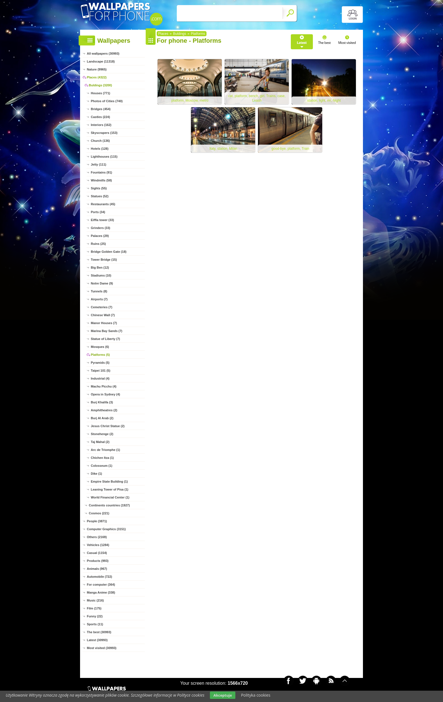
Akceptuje (222, 695)
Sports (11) (95, 624)
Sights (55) (99, 188)
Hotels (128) (99, 148)
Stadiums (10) (101, 275)
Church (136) (100, 140)
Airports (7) (99, 299)
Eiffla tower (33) (102, 220)
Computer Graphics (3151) (106, 529)
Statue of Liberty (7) (105, 339)
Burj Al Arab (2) (102, 418)
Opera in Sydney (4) (105, 394)
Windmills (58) (101, 180)
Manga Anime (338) (101, 592)
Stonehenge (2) (102, 434)
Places (163, 34)
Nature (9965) (97, 69)
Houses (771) (100, 93)
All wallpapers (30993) (103, 53)
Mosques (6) (100, 346)
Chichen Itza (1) (102, 457)
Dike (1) (96, 473)
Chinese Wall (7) (103, 315)
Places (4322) (97, 77)
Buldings (179, 34)
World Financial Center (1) (110, 497)
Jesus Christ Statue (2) (107, 426)
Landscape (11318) (101, 61)
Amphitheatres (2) (104, 410)
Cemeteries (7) (101, 307)
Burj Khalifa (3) (102, 402)
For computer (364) (101, 584)
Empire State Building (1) (109, 481)
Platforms (198, 34)
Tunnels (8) (99, 291)
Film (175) (94, 608)
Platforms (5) (100, 354)
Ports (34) (98, 212)
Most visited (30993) (102, 648)
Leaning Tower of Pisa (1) (109, 489)
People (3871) (97, 521)
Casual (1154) (97, 553)
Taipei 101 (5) (100, 370)
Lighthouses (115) (104, 156)
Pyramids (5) (100, 362)
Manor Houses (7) (104, 323)
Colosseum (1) (101, 465)
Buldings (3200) (100, 85)
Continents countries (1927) (109, 505)
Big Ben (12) (100, 267)
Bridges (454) (101, 109)
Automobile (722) (99, 576)
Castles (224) (100, 117)
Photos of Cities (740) (106, 101)
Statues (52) (99, 196)
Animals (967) (97, 568)
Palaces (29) (100, 235)
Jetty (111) (98, 164)
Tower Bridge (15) (104, 259)
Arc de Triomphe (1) (105, 449)
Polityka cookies (255, 695)
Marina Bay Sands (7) (106, 331)
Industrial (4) (100, 378)
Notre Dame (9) (102, 283)
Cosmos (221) (99, 513)
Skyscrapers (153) (104, 132)
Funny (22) (95, 616)
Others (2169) (97, 537)
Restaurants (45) (103, 204)
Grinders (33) (100, 228)
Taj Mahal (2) (100, 442)
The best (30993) (99, 632)
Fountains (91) (101, 172)
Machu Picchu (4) (103, 386)
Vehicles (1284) (98, 545)
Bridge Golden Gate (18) (108, 251)
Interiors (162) (101, 125)
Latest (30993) (97, 640)
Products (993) (97, 560)
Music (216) (95, 600)
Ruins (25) (98, 243)
